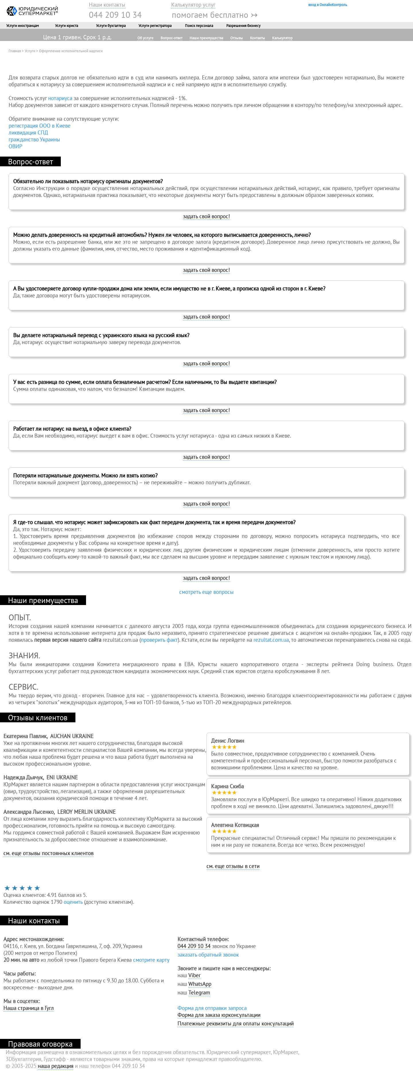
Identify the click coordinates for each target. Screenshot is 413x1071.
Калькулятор (282, 37)
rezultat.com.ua (271, 639)
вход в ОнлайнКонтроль (327, 4)
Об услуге (145, 37)
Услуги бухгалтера (111, 25)
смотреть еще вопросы (206, 591)
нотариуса (60, 98)
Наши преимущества (206, 37)
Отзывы (236, 37)
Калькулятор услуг (193, 4)
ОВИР (15, 146)
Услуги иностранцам (22, 25)
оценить (73, 901)
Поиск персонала (199, 25)
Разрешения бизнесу (243, 25)
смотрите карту (151, 959)
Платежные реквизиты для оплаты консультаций (236, 1023)
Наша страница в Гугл (28, 1007)
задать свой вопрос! (206, 216)
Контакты (257, 37)
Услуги (30, 50)
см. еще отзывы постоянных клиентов (48, 853)
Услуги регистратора (155, 25)
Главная (15, 50)
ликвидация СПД (28, 132)
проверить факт (159, 639)
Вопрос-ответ (171, 37)
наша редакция (55, 1065)
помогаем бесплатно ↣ (215, 14)
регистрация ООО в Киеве (40, 125)
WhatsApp (199, 983)
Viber (194, 975)
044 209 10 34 (115, 14)
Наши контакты (107, 4)
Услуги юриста (66, 25)
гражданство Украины (34, 139)
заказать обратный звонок (208, 954)
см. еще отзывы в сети (233, 866)
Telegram (199, 992)
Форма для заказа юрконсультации (219, 1014)
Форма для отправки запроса (212, 1007)
